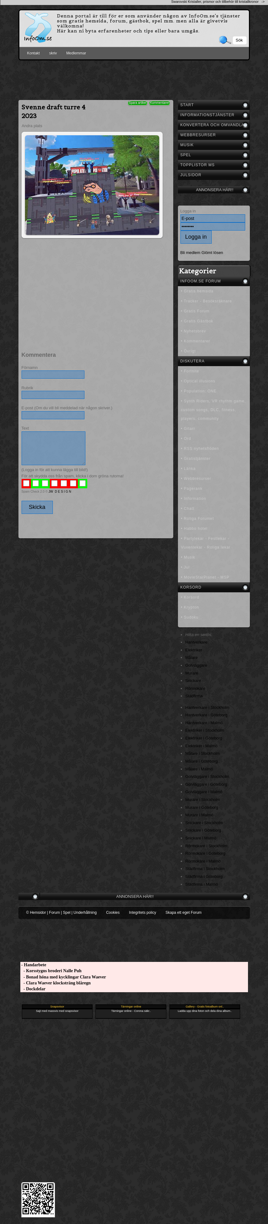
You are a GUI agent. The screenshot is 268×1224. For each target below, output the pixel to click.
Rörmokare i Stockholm (206, 845)
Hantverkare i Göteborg (206, 715)
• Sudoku (190, 617)
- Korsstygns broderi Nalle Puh (51, 970)
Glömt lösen (212, 252)
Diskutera (192, 361)
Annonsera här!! (214, 189)
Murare (191, 673)
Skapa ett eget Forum (183, 912)
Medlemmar (76, 53)
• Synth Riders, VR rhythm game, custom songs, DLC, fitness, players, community (213, 410)
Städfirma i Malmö (201, 884)
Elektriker (193, 650)
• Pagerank (192, 488)
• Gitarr (188, 428)
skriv (53, 53)
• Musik (188, 557)
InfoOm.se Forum (200, 281)
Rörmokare (195, 688)
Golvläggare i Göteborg (206, 784)
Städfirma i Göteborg (204, 876)
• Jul (185, 567)
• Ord (186, 438)
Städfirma (194, 696)
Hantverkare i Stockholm (207, 707)
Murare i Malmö (199, 815)
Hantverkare (196, 642)
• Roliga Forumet (197, 518)
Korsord (191, 587)
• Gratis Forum (195, 311)
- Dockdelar (33, 989)
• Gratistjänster (196, 458)
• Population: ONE (199, 391)
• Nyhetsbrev (193, 331)
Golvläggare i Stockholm (207, 776)
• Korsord (190, 597)
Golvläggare (196, 665)
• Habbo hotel (194, 528)
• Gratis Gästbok (197, 321)
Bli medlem (190, 252)
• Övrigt (188, 351)
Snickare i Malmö (200, 838)
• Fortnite (190, 371)
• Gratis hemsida (197, 291)
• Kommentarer (195, 341)
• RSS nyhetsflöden (200, 448)
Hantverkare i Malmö (204, 722)
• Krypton (190, 607)
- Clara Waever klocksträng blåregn (55, 983)
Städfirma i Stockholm (205, 868)
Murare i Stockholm (202, 799)
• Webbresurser (196, 478)
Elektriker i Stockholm (205, 730)
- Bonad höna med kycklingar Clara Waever (63, 977)
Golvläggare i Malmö (204, 791)
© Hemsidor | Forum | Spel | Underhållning (61, 912)
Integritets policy (142, 912)
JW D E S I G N (59, 491)
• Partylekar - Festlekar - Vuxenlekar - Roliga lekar (206, 543)
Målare (191, 657)
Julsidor (190, 175)
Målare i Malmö (199, 769)
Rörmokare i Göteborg (205, 853)
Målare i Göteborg (201, 761)
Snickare (193, 680)
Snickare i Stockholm (204, 822)
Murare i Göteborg (201, 807)
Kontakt (33, 53)
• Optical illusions (198, 381)
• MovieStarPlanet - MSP (205, 577)
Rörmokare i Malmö (203, 861)
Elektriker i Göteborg (203, 738)
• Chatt (188, 508)
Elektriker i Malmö (201, 746)
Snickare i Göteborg (203, 830)
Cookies (112, 912)
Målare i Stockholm (202, 753)
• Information (193, 498)
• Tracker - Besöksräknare (206, 301)
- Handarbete (33, 965)
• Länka (188, 468)
